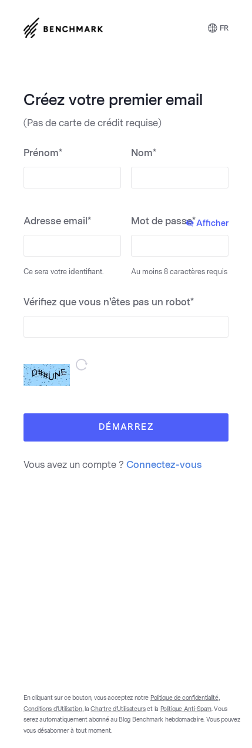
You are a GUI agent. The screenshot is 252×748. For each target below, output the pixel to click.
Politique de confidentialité (184, 698)
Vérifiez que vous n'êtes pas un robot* (108, 302)
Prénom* (42, 153)
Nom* (143, 153)
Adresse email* (57, 221)
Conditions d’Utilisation (52, 709)
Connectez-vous (164, 464)
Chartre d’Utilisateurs (117, 709)
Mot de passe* (180, 221)
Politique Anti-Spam (185, 709)
